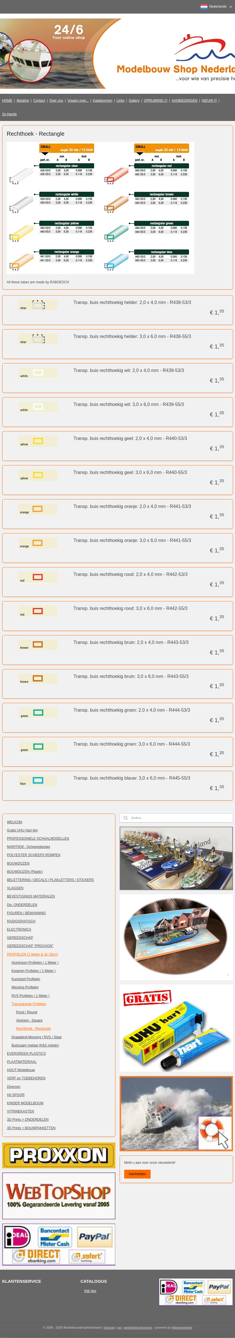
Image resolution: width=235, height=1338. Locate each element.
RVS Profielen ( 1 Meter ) (31, 996)
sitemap (109, 1327)
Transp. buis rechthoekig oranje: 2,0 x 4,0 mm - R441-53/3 (132, 506)
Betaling (23, 101)
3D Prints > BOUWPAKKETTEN (31, 1128)
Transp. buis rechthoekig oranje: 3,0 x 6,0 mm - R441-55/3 (132, 540)
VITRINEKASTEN (20, 1111)
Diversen (13, 1087)
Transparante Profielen (29, 1004)
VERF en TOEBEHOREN (26, 1078)
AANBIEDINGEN (184, 101)
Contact (39, 101)
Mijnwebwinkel (182, 1327)
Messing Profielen (25, 987)
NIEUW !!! (209, 101)
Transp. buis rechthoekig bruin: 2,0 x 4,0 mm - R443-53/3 (131, 642)
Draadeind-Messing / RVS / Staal (37, 1037)
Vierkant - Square (29, 1020)
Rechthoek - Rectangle (33, 1029)
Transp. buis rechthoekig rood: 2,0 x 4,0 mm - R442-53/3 (131, 574)
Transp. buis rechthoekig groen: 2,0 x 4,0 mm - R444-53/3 (132, 710)
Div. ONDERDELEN (22, 905)
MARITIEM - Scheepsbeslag (28, 847)
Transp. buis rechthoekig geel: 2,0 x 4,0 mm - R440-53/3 (130, 438)
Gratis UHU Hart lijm (22, 830)
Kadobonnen (102, 101)
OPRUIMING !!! (155, 101)
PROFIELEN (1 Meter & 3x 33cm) (32, 954)
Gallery (134, 101)
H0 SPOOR (16, 1095)
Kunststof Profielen (26, 979)
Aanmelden (137, 1174)
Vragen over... (77, 101)
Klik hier (90, 1291)
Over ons (56, 101)
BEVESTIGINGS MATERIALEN (31, 896)
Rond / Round (26, 1012)
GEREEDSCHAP (20, 938)
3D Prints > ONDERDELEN (28, 1120)
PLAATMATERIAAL (22, 1062)
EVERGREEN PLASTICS (26, 1054)
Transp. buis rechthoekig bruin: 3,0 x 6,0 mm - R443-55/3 (131, 676)
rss (119, 1327)
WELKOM (14, 822)
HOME (7, 101)
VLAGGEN (15, 888)
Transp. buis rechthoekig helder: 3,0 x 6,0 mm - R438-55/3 (132, 336)
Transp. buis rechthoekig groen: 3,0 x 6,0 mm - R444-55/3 (132, 744)
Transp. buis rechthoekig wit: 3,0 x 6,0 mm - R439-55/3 (129, 404)
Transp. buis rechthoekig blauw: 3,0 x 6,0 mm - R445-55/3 (132, 778)
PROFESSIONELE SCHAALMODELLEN (38, 839)
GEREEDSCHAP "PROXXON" (30, 946)
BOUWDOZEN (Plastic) (25, 872)
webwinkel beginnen (138, 1327)
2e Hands (9, 114)
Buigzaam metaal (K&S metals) (35, 1045)
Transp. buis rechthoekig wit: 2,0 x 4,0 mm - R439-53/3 (129, 370)
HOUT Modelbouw (21, 1070)
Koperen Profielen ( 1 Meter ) (34, 971)
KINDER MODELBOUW (25, 1103)
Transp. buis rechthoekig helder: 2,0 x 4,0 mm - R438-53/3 (132, 302)
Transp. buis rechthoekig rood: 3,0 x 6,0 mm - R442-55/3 (131, 608)
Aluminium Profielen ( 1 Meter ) (35, 963)
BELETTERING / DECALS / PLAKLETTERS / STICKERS (50, 880)
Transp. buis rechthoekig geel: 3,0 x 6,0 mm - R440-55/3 (130, 472)
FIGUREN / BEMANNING (26, 913)
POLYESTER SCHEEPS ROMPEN (34, 855)
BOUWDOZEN (18, 863)
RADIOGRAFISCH (21, 921)
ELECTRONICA (19, 929)
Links (120, 101)
